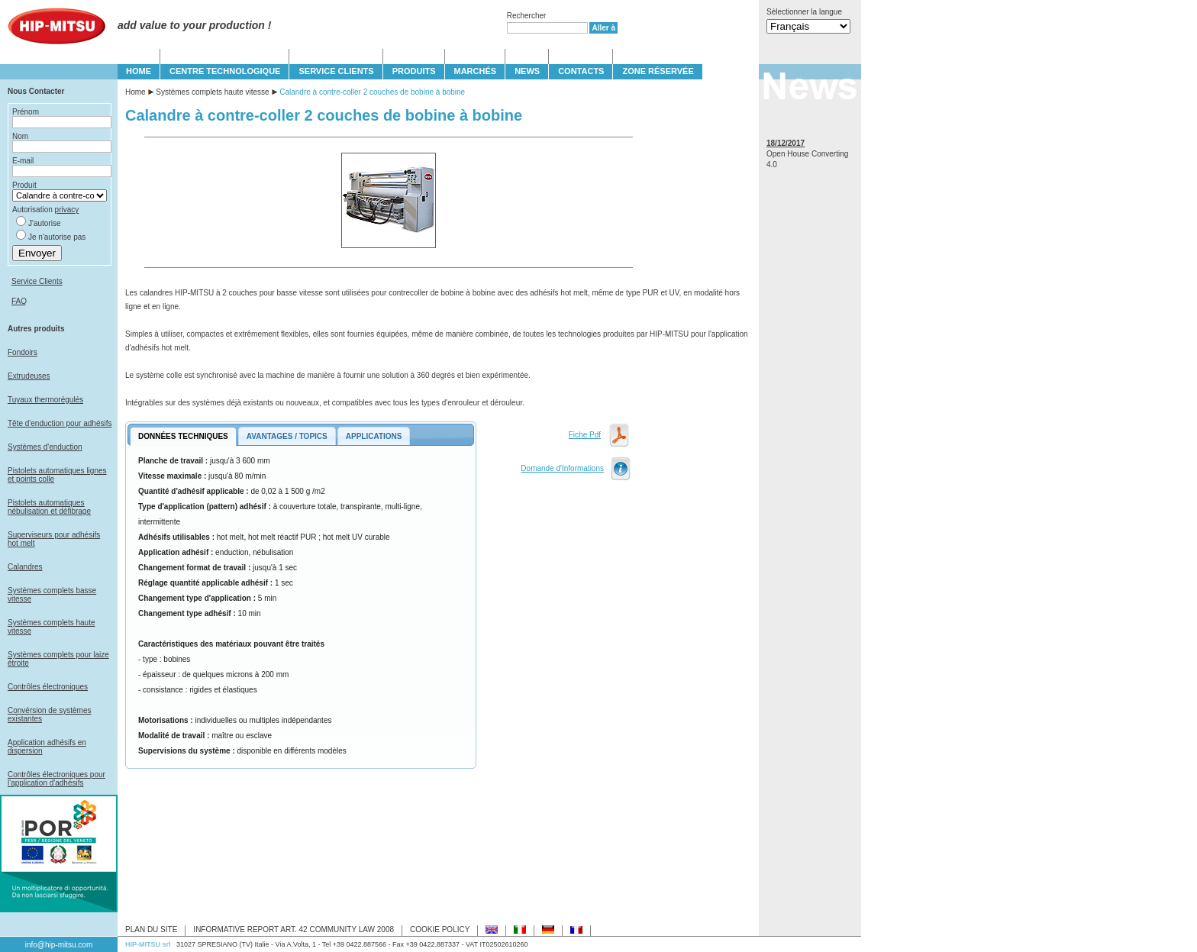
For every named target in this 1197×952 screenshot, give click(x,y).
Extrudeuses (29, 376)
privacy (67, 209)
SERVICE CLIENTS (335, 71)
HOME (138, 71)
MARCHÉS (475, 71)
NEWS (527, 71)
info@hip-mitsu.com (59, 945)
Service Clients (37, 281)
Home (135, 92)
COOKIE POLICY (439, 929)
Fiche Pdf (585, 435)
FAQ (19, 301)
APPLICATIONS (374, 436)
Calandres (25, 567)
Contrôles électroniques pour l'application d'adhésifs (56, 778)
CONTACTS (581, 71)
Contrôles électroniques (48, 687)
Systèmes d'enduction (45, 447)
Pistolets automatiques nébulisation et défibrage (49, 507)
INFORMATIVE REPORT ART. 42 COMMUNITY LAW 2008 (293, 929)
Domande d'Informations (562, 468)
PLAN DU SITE (151, 929)
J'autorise (44, 223)
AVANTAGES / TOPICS (287, 436)
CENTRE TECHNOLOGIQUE (224, 71)
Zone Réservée (657, 71)
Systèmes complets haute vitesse (212, 92)
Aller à (603, 28)
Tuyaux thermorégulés (45, 399)
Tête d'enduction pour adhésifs (59, 423)
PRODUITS (414, 71)
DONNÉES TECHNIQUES (183, 436)
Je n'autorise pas (57, 237)
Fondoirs (22, 352)
